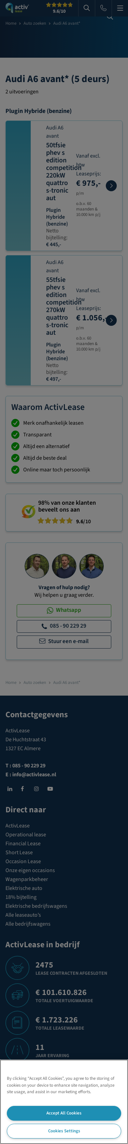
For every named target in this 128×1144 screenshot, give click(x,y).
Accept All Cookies (64, 1113)
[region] (64, 1102)
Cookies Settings (64, 1131)
